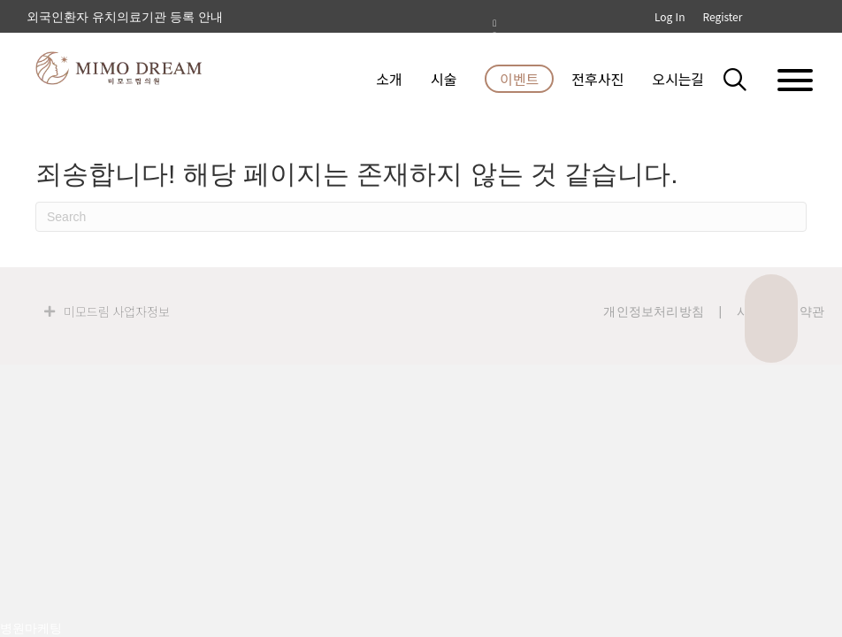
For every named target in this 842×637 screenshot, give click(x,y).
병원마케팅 (31, 628)
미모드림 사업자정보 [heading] (117, 311)
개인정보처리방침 (653, 311)
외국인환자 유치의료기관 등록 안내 (125, 17)
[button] (745, 78)
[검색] (421, 217)
